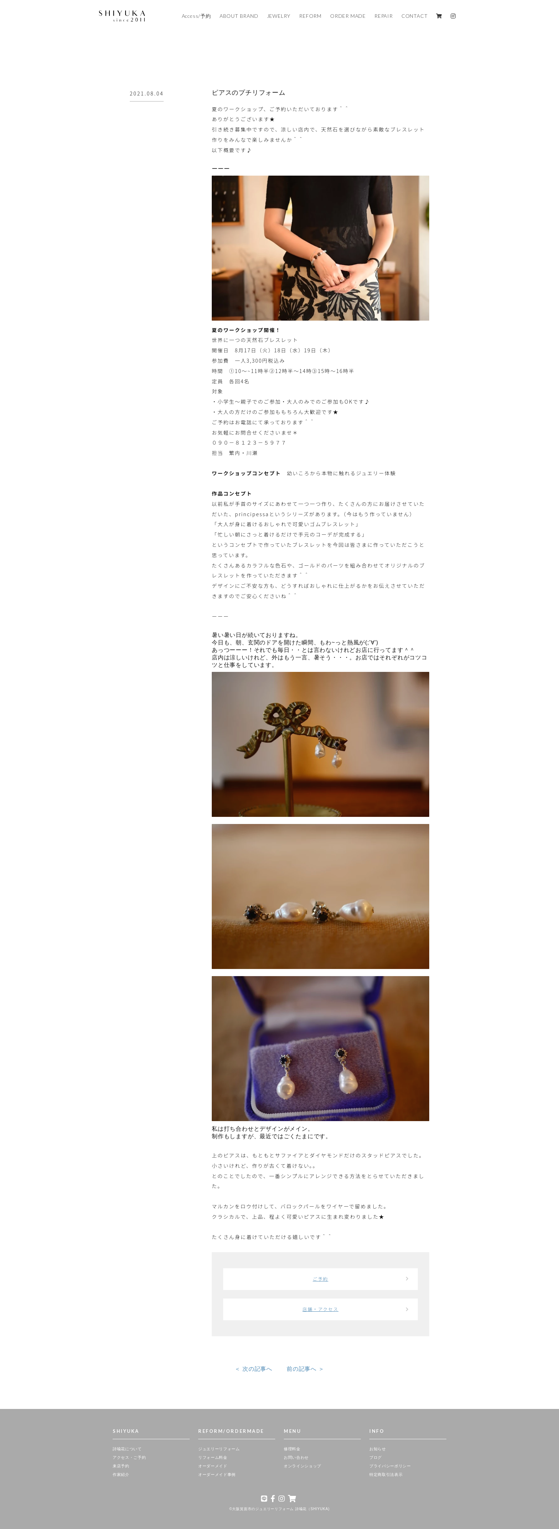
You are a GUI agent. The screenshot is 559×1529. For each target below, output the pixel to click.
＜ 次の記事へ (253, 1368)
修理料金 (292, 1448)
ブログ (375, 1457)
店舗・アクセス (321, 1309)
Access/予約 (181, 16)
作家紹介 (121, 1474)
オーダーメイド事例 (217, 1474)
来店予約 (121, 1465)
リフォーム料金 (212, 1457)
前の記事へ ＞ (305, 1368)
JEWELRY (264, 16)
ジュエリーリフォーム (219, 1448)
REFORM (295, 16)
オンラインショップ (302, 1465)
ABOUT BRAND (224, 16)
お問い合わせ (296, 1457)
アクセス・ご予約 (129, 1457)
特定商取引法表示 (385, 1474)
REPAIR (368, 16)
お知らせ (377, 1448)
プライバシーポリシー (390, 1465)
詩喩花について (127, 1448)
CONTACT (399, 16)
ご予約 (320, 1278)
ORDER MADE (333, 16)
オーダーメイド (212, 1465)
